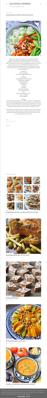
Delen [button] (7, 119)
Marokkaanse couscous (15, 341)
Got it (28, 396)
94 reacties (11, 300)
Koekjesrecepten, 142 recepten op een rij (22, 212)
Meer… (22, 6)
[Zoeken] (40, 3)
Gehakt (10, 121)
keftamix (19, 74)
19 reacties (11, 214)
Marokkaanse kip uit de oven (17, 255)
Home (11, 6)
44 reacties (11, 343)
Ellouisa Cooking (20, 3)
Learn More (21, 396)
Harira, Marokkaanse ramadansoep (20, 384)
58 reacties (11, 386)
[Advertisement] (12, 164)
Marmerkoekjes (12, 298)
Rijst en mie (14, 121)
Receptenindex (16, 6)
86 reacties (11, 257)
